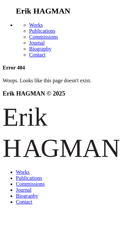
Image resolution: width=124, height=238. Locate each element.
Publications (42, 31)
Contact (37, 55)
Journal (37, 43)
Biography (40, 49)
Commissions (43, 37)
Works (36, 25)
